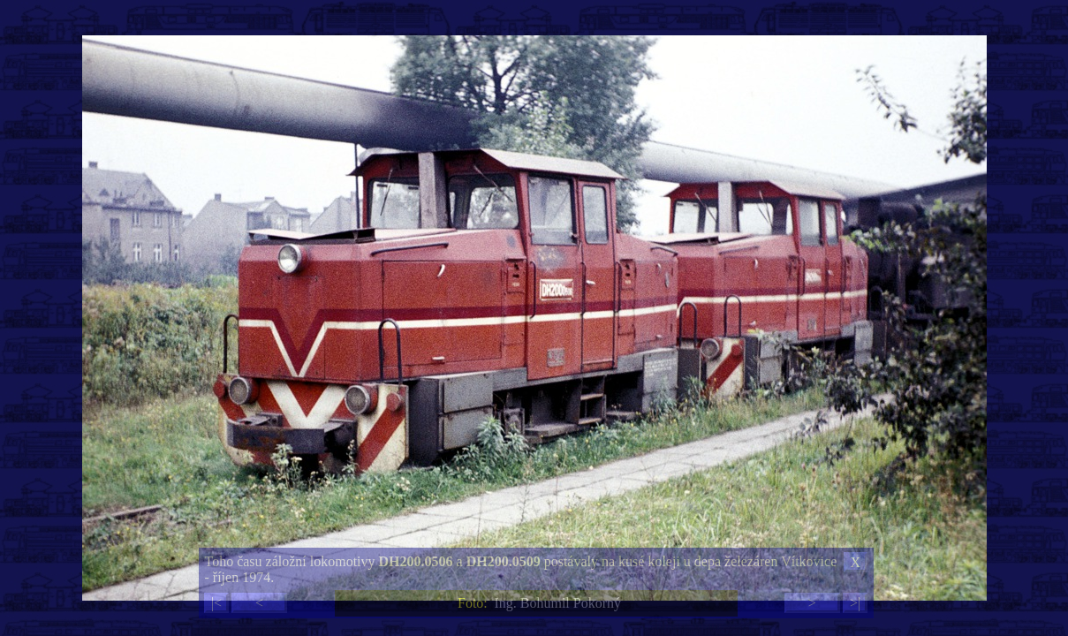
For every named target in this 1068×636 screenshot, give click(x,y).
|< (216, 602)
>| (855, 602)
